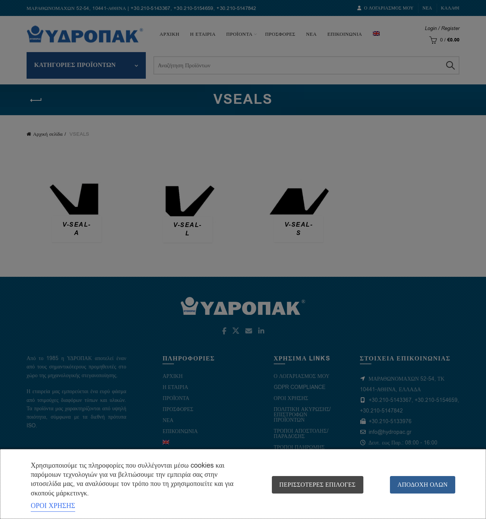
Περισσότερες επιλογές (317, 485)
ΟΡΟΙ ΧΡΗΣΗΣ (53, 505)
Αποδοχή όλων (423, 485)
